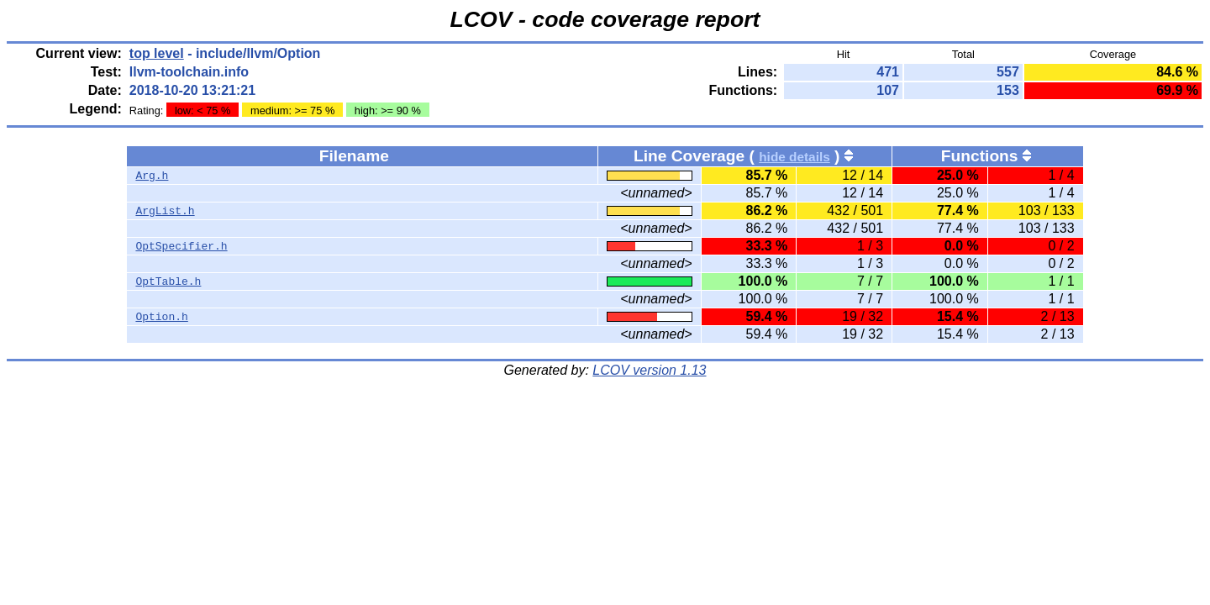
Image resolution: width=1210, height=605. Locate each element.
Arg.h (151, 175)
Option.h (161, 316)
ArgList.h (164, 210)
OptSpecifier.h (181, 246)
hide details (794, 157)
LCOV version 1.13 (649, 370)
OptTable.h (168, 281)
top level (156, 53)
